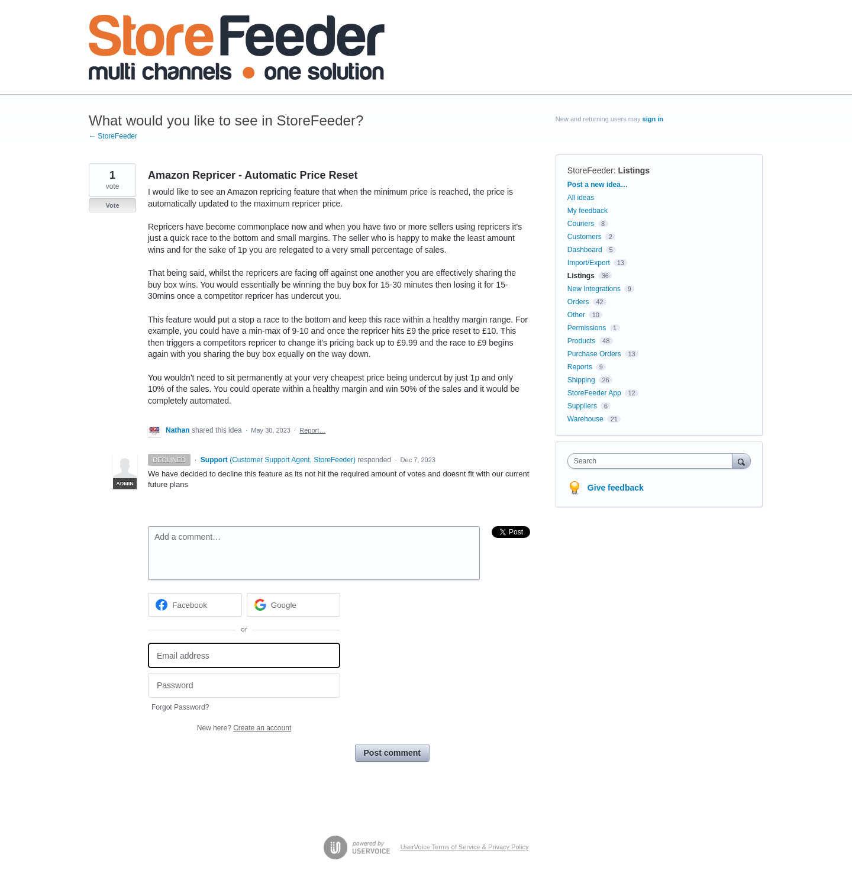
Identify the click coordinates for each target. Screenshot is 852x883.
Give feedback (616, 487)
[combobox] (652, 461)
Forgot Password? (180, 707)
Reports (579, 367)
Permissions (586, 328)
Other (576, 315)
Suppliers (582, 406)
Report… (312, 430)
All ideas (580, 198)
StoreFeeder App (594, 393)
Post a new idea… (597, 185)
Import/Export (588, 263)
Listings (634, 170)
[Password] (244, 685)
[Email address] (244, 655)
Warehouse (585, 419)
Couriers (580, 224)
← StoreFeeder (113, 136)
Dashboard (584, 250)
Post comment (392, 753)
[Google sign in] (294, 605)
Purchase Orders (594, 354)
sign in (653, 119)
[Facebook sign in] (195, 605)
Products (581, 341)
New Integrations (594, 289)
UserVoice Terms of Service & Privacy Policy (465, 846)
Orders (578, 302)
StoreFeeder (590, 170)
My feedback (587, 211)
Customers (584, 237)
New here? (244, 728)
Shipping (581, 380)
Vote (112, 205)
